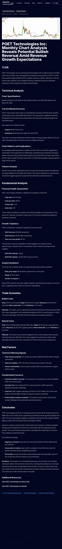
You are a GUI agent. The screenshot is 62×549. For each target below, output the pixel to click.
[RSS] (58, 546)
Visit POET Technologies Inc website (14, 486)
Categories (20, 523)
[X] (48, 546)
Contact (4, 514)
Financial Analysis (21, 11)
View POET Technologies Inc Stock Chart (16, 481)
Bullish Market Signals (30, 493)
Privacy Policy (9, 507)
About (18, 514)
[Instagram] (52, 546)
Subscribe (29, 536)
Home (12, 3)
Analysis (19, 3)
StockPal (5, 505)
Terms (3, 507)
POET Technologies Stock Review (12, 493)
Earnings (27, 3)
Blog (33, 3)
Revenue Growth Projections (46, 493)
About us (40, 3)
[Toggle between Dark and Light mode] (48, 3)
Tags (18, 525)
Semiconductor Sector (8, 11)
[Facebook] (55, 546)
